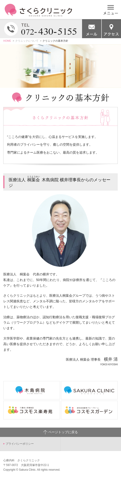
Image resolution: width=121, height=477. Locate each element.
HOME (7, 40)
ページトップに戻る (60, 432)
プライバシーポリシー (20, 443)
